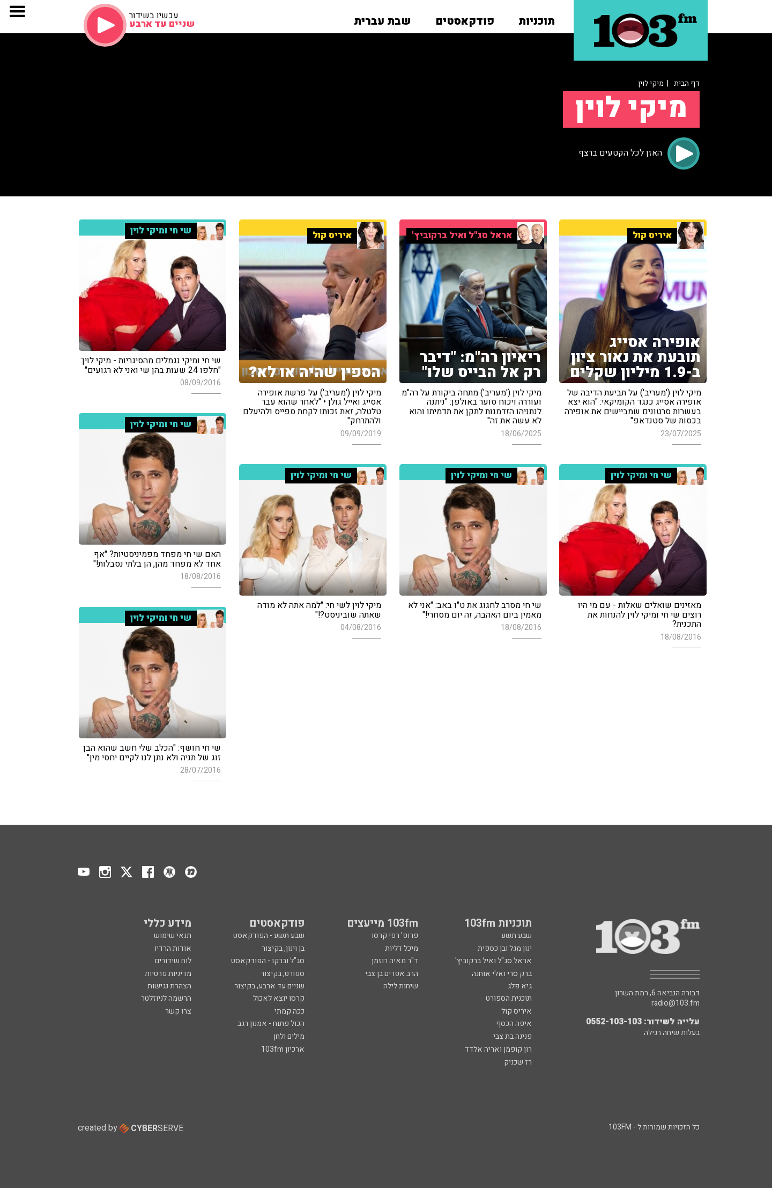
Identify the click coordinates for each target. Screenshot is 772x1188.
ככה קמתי (289, 1011)
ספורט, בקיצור (283, 974)
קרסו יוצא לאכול (279, 998)
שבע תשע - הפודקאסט (269, 936)
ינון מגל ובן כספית (505, 948)
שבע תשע (516, 936)
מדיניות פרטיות (168, 974)
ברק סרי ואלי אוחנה (502, 974)
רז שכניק (518, 1062)
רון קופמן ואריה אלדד (498, 1049)
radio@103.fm (675, 1003)
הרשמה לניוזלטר (166, 998)
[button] (536, 17)
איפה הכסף (514, 1024)
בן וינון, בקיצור (283, 948)
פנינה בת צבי (512, 1036)
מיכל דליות (401, 948)
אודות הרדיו (172, 948)
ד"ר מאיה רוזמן (395, 961)
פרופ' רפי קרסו (395, 936)
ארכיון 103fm (283, 1049)
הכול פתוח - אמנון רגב (271, 1024)
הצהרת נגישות (169, 986)
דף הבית (687, 83)
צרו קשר (178, 1011)
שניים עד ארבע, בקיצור (269, 986)
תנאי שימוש (172, 936)
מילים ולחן (289, 1036)
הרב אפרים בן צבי (391, 974)
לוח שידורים (173, 961)
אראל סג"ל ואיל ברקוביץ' (493, 961)
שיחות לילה (400, 986)
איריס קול (516, 1011)
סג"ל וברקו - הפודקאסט (268, 961)
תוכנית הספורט (509, 998)
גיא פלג (520, 986)
